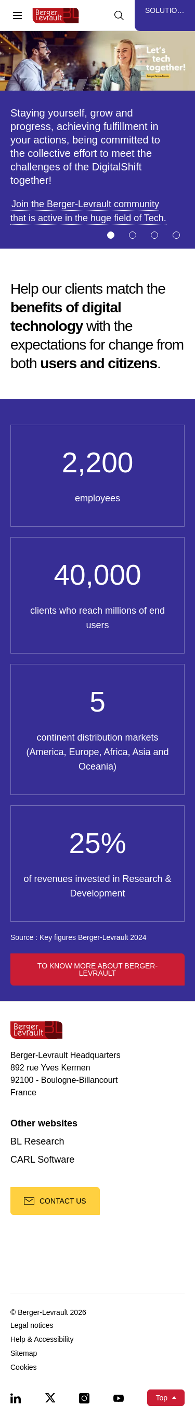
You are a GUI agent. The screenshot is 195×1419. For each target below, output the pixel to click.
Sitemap (23, 1353)
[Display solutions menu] (165, 15)
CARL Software (42, 1160)
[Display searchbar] (119, 15)
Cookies (23, 1367)
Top (161, 1398)
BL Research (37, 1142)
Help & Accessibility (41, 1339)
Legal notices (32, 1325)
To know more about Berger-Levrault (97, 969)
